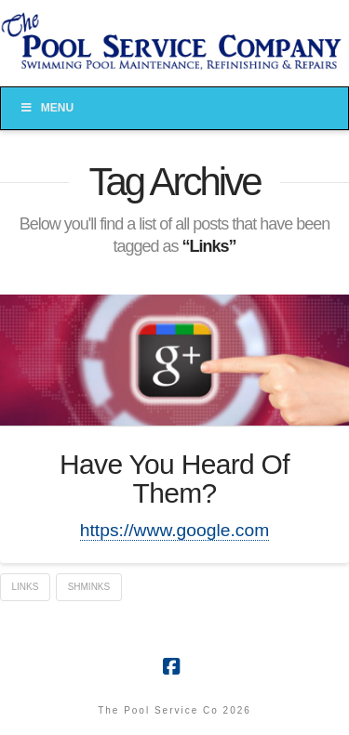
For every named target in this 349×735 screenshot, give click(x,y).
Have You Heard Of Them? (174, 479)
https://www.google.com (174, 530)
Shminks (89, 587)
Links (25, 587)
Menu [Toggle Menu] (47, 107)
